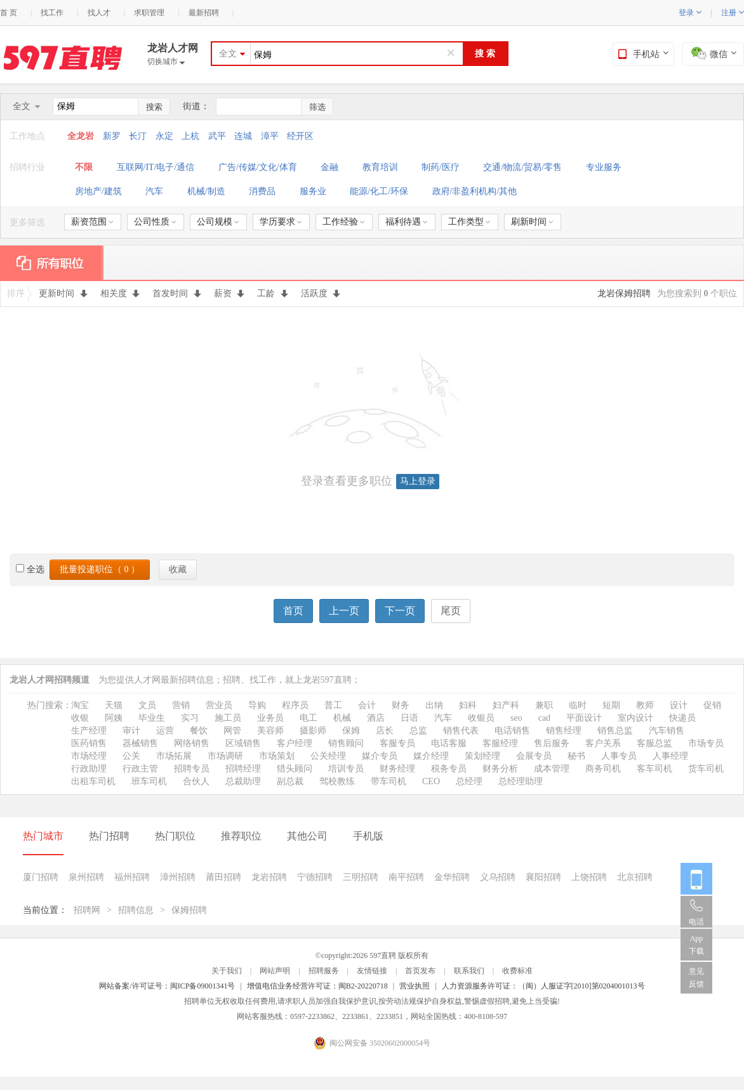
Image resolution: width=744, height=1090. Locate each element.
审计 (131, 730)
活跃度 (321, 293)
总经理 (469, 781)
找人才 (99, 12)
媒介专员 (379, 756)
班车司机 (149, 781)
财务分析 (500, 768)
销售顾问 (346, 743)
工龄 (272, 293)
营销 (181, 705)
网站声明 (275, 970)
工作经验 (343, 222)
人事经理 (670, 756)
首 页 (8, 12)
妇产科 (506, 705)
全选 (30, 569)
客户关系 (603, 743)
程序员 (295, 705)
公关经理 (328, 756)
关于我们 (226, 970)
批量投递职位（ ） (100, 569)
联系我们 (469, 970)
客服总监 (654, 743)
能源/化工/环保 (379, 191)
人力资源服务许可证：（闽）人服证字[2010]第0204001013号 (543, 986)
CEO (431, 781)
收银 (80, 718)
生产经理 (89, 730)
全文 (228, 53)
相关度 (120, 293)
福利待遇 (406, 222)
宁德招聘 (315, 877)
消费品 (262, 191)
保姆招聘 (189, 910)
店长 (385, 730)
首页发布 (420, 970)
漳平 (270, 136)
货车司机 (706, 768)
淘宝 (80, 705)
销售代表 (461, 730)
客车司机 (654, 768)
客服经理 (500, 743)
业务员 (270, 718)
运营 (165, 730)
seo (516, 718)
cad (544, 718)
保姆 (351, 730)
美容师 (270, 730)
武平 (217, 136)
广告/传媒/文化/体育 (257, 167)
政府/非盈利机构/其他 (474, 191)
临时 (578, 705)
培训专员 (346, 768)
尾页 (451, 610)
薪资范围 (92, 222)
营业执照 (414, 986)
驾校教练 (337, 781)
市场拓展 (174, 756)
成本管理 (551, 768)
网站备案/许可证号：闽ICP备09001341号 (167, 986)
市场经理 (89, 756)
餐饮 (199, 730)
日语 (409, 718)
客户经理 (294, 743)
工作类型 (469, 222)
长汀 (138, 136)
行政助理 (89, 768)
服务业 (313, 191)
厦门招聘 (40, 877)
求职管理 (149, 12)
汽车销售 (666, 730)
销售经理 (563, 730)
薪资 (229, 293)
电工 (308, 718)
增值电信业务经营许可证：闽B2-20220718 (317, 986)
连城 (243, 136)
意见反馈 (696, 977)
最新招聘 (204, 12)
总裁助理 (243, 781)
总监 (418, 730)
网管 (232, 730)
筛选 (317, 107)
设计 (679, 705)
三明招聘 (360, 877)
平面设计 (584, 718)
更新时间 (63, 293)
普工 (333, 705)
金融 (329, 167)
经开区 (300, 136)
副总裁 (290, 781)
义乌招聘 (497, 877)
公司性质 (155, 222)
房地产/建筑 (98, 191)
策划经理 (482, 756)
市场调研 (225, 756)
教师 (645, 705)
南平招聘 (406, 877)
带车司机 (388, 781)
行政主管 (140, 768)
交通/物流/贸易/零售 (522, 167)
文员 (147, 705)
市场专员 (706, 743)
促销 (712, 705)
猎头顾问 (294, 768)
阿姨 (114, 718)
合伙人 (196, 781)
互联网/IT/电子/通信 (156, 167)
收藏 (178, 569)
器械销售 (140, 743)
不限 (84, 167)
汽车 (154, 191)
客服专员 (397, 743)
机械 (342, 718)
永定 (164, 136)
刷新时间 (532, 222)
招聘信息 (136, 910)
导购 (257, 705)
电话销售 (512, 730)
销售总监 (615, 730)
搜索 (154, 107)
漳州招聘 (178, 877)
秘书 (576, 756)
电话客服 (449, 743)
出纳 (434, 705)
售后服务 (551, 743)
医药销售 (89, 743)
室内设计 (635, 718)
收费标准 (517, 970)
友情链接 (372, 970)
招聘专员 (191, 768)
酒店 (376, 718)
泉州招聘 (86, 877)
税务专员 (449, 768)
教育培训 (380, 167)
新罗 (112, 136)
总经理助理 (520, 781)
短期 (611, 705)
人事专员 (619, 756)
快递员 (682, 718)
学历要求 (281, 222)
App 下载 (696, 944)
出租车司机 (93, 781)
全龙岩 (81, 136)
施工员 (228, 718)
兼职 (544, 705)
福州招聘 (132, 877)
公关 (131, 756)
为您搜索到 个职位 (697, 293)
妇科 (468, 705)
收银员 (481, 718)
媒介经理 (431, 756)
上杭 (190, 136)
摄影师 (313, 730)
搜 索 (485, 53)
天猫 (114, 705)
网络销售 (191, 743)
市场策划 (277, 756)
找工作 (52, 12)
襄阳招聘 (543, 877)
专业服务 (603, 167)
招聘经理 (243, 768)
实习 (190, 718)
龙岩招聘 (269, 877)
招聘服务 (324, 970)
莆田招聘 (223, 877)
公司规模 (218, 222)
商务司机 (603, 768)
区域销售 (243, 743)
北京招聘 (635, 877)
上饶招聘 (589, 877)
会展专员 (534, 756)
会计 (367, 705)
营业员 (219, 705)
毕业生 (151, 718)
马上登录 (417, 481)
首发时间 (176, 293)
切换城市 (166, 61)
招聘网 (87, 910)
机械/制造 (206, 191)
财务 (400, 705)
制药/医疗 (441, 167)
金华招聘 (452, 877)
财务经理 (397, 768)
